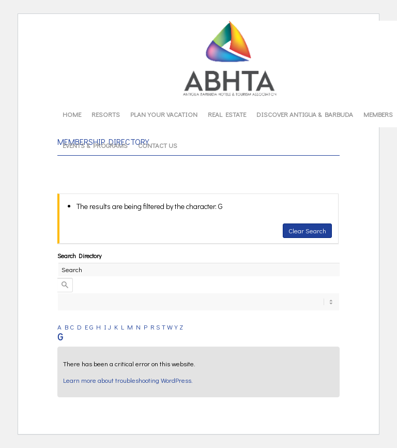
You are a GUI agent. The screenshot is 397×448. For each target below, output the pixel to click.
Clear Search (307, 230)
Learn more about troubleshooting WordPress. (128, 380)
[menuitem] (71, 114)
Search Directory (79, 255)
